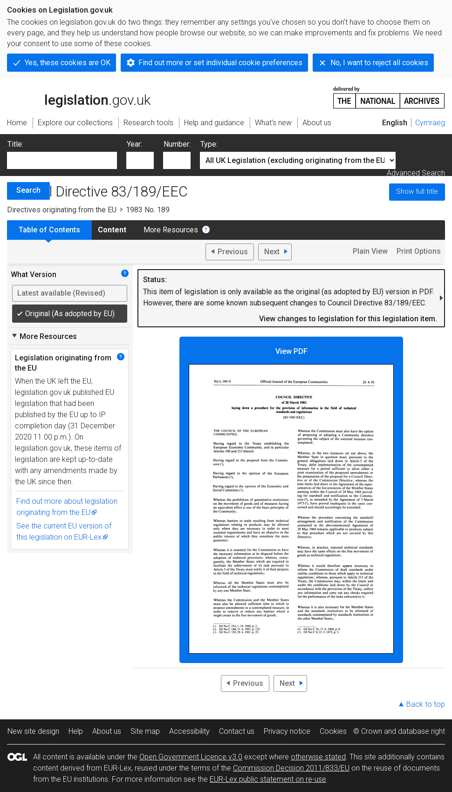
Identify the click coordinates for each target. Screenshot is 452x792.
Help (75, 731)
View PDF (291, 500)
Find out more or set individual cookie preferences (220, 62)
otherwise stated (318, 756)
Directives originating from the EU (61, 209)
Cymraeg (430, 122)
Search (28, 190)
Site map (145, 731)
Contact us (236, 731)
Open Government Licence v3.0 (190, 756)
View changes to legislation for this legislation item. (348, 318)
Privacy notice (287, 731)
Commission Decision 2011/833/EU (291, 768)
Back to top (425, 704)
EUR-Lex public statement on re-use (268, 779)
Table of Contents (49, 229)
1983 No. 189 (148, 209)
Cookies (333, 731)
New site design (33, 731)
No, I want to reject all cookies (379, 62)
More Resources (171, 229)
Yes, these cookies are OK (67, 62)
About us (106, 731)
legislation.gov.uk (79, 97)
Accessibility (189, 731)
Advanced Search (416, 173)
